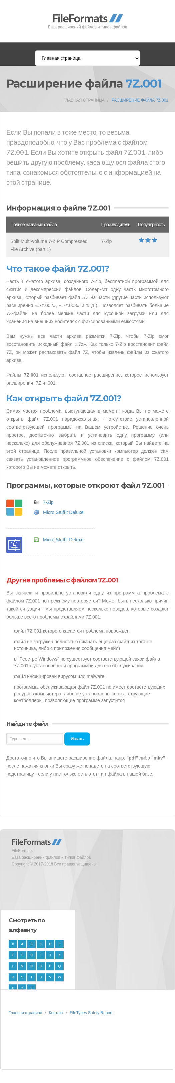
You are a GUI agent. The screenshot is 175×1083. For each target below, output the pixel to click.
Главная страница (83, 100)
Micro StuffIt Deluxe (63, 512)
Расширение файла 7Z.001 (140, 100)
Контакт (56, 1012)
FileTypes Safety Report (91, 1012)
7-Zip (48, 502)
